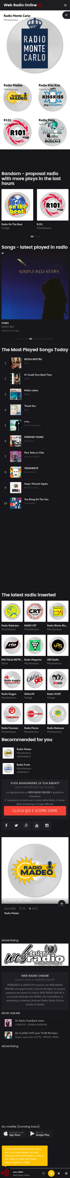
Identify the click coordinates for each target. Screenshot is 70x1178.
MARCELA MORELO (32, 456)
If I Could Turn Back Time (38, 374)
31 (22, 908)
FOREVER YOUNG (33, 437)
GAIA (26, 363)
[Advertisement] (35, 552)
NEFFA (27, 394)
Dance (4, 663)
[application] (35, 1173)
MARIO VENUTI (30, 472)
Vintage (43, 124)
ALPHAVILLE (29, 441)
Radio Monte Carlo (17, 16)
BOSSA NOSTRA (33, 359)
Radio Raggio (8, 694)
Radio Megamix (33, 659)
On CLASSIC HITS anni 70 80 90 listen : (37, 1020)
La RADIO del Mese (17, 900)
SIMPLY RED (7, 326)
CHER (26, 378)
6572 (33, 908)
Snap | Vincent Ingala (36, 483)
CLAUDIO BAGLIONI (32, 425)
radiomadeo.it (24, 756)
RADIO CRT (30, 625)
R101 (7, 120)
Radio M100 (54, 694)
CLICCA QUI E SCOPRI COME (35, 810)
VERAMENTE (31, 468)
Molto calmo (31, 390)
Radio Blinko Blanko (58, 625)
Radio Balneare (55, 728)
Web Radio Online (21, 1175)
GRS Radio (53, 659)
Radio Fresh (23, 764)
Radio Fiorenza (9, 728)
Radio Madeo (13, 85)
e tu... (27, 421)
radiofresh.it (23, 772)
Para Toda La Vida (34, 452)
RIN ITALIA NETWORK (13, 659)
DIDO (26, 409)
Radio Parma (31, 728)
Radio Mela (47, 120)
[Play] (51, 1173)
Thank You (30, 406)
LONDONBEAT (30, 503)
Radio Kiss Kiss (49, 85)
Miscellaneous (11, 19)
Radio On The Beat (11, 224)
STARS (5, 323)
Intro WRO (18, 1172)
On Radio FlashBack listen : (30, 1033)
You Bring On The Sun (36, 499)
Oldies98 (29, 694)
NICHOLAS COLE (31, 487)
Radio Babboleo (10, 625)
